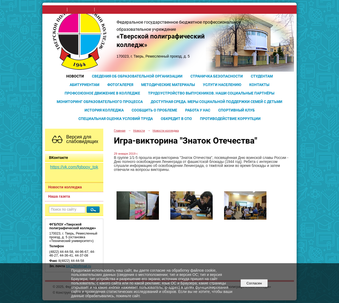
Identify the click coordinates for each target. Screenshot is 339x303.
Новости (75, 76)
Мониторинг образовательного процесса (100, 101)
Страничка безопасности (216, 76)
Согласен (254, 283)
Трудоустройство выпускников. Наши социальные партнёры (211, 93)
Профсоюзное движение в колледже (102, 93)
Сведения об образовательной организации (137, 76)
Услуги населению (222, 85)
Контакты (259, 85)
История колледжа (104, 110)
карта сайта (106, 9)
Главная (120, 130)
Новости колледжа (65, 187)
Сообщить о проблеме (154, 110)
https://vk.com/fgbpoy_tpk (74, 167)
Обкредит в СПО (176, 118)
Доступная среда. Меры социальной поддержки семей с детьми (216, 101)
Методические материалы (168, 85)
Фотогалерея (120, 85)
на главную (56, 9)
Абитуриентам (84, 85)
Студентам (262, 76)
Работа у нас (197, 110)
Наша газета (59, 196)
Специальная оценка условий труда (115, 118)
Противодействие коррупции (230, 118)
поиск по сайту (80, 9)
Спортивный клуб (236, 110)
